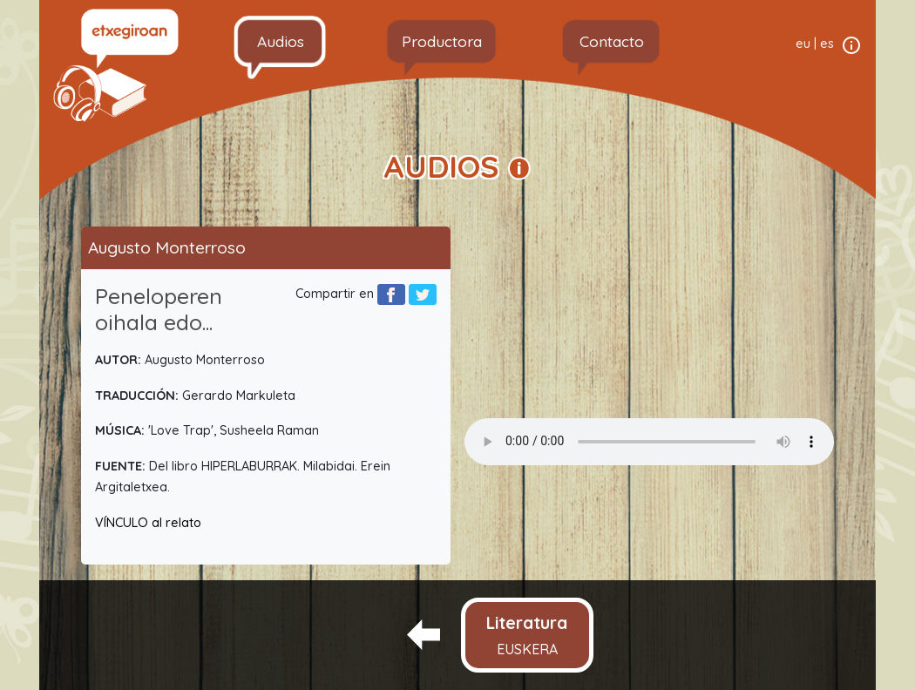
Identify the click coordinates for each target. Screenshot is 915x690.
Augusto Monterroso (167, 247)
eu (803, 43)
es (827, 43)
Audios (280, 41)
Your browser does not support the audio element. (649, 441)
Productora (442, 41)
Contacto (612, 41)
